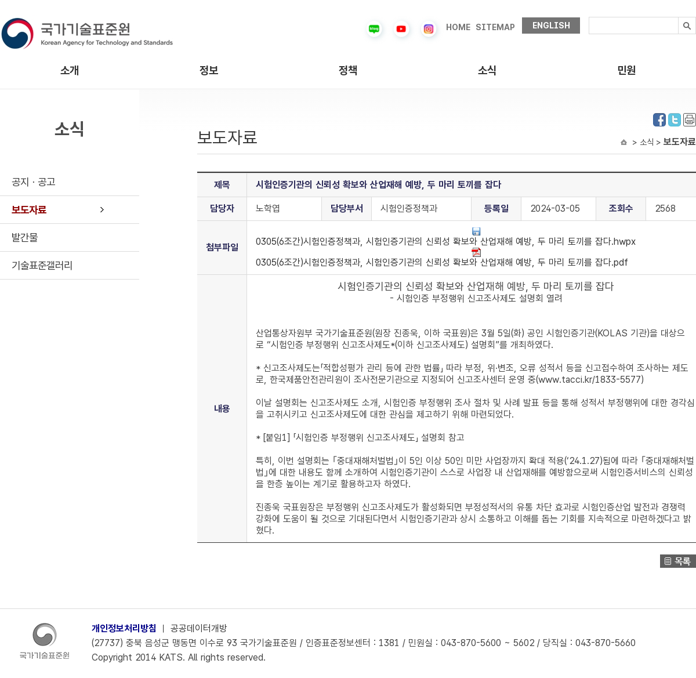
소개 (69, 70)
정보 (209, 70)
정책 (348, 70)
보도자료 (29, 210)
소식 (487, 70)
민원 (626, 70)
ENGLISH (551, 25)
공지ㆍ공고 (33, 182)
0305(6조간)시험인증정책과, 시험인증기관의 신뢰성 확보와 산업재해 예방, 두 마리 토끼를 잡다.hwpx (446, 237)
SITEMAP (495, 27)
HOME (458, 27)
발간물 (25, 237)
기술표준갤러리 (42, 265)
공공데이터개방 (199, 628)
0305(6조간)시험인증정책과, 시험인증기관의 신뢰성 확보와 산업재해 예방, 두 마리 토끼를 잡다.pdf (442, 258)
